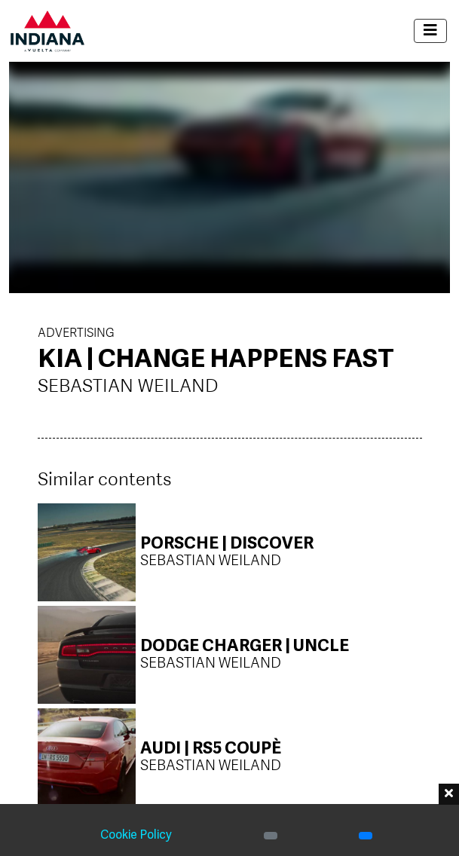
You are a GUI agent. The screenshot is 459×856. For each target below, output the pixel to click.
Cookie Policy (136, 835)
